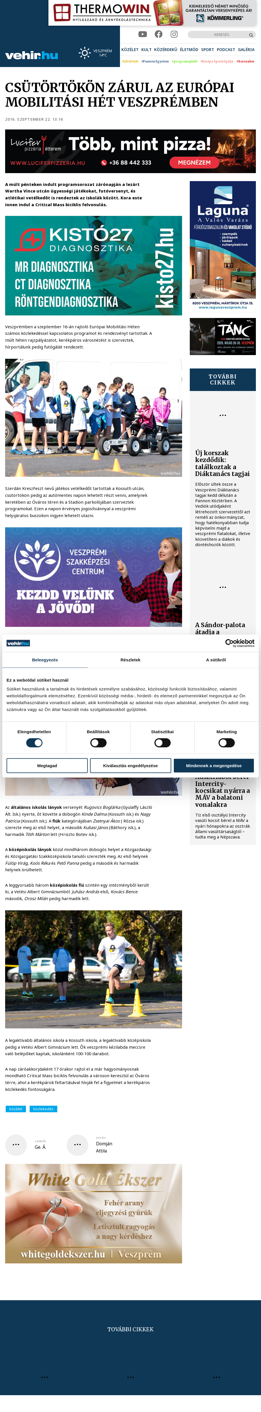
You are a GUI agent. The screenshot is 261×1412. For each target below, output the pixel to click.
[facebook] (159, 34)
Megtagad (47, 765)
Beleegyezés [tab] (45, 659)
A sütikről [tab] (216, 659)
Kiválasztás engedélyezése (130, 765)
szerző (40, 1141)
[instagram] (174, 34)
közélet (15, 1108)
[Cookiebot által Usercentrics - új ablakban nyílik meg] (229, 643)
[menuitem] (129, 49)
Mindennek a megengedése (214, 765)
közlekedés (43, 1108)
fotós (101, 1138)
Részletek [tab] (130, 659)
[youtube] (142, 34)
